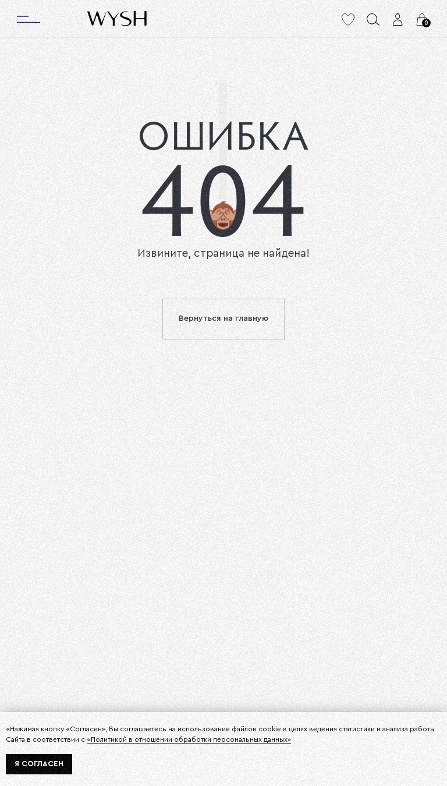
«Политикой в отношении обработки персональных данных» (189, 739)
